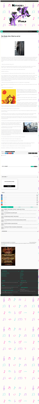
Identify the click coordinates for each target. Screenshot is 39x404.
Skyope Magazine (4, 275)
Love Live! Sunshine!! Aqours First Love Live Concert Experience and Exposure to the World (15, 218)
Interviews (7, 151)
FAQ (20, 284)
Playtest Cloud (3, 274)
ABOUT (21, 283)
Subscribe (9, 185)
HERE (2, 282)
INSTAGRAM (22, 273)
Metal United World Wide (5, 271)
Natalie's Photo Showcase (5, 272)
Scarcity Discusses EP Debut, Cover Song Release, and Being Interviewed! (13, 225)
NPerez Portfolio (3, 273)
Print (33, 153)
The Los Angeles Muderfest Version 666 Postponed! (10, 211)
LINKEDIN (21, 274)
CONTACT (21, 271)
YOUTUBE (21, 277)
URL (36, 153)
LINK (4, 243)
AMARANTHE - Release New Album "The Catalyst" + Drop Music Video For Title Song (14, 208)
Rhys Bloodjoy (12, 151)
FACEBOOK (21, 272)
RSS (20, 275)
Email (29, 153)
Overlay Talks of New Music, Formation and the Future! (10, 222)
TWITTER (21, 276)
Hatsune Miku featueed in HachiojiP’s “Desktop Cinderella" (11, 215)
